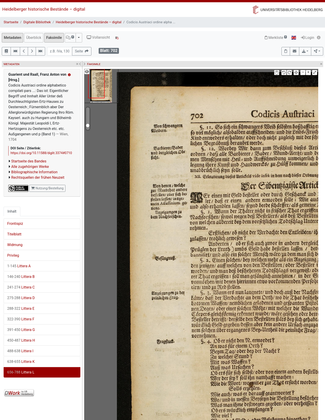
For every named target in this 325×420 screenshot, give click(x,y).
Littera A (19, 266)
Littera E (21, 308)
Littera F (20, 319)
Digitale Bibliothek (37, 22)
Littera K (21, 361)
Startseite (11, 22)
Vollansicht (98, 37)
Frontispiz (15, 223)
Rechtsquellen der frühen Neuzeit (37, 177)
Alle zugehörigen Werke (30, 166)
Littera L (20, 372)
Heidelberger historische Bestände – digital (43, 9)
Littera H (21, 340)
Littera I (20, 351)
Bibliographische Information (34, 172)
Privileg (13, 255)
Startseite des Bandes (28, 161)
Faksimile (54, 37)
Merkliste (276, 37)
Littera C (21, 287)
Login (307, 37)
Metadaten (12, 37)
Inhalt (11, 211)
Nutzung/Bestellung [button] (47, 188)
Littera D (21, 298)
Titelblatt (14, 234)
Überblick (33, 37)
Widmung (15, 245)
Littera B (21, 277)
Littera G (21, 330)
